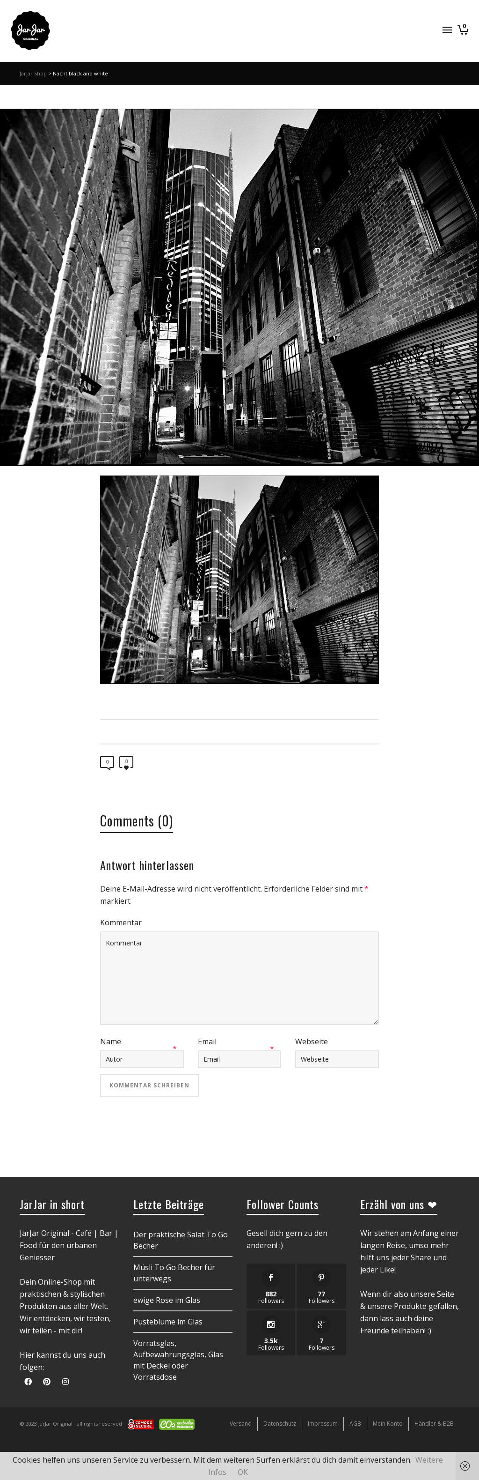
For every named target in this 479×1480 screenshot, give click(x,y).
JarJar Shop (33, 73)
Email (207, 1041)
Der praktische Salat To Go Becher (180, 1240)
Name (110, 1041)
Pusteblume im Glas (168, 1321)
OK (243, 1472)
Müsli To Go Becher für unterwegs (174, 1273)
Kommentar (121, 922)
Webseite (311, 1041)
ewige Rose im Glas (166, 1300)
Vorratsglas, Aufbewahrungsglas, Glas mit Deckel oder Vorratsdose (178, 1360)
